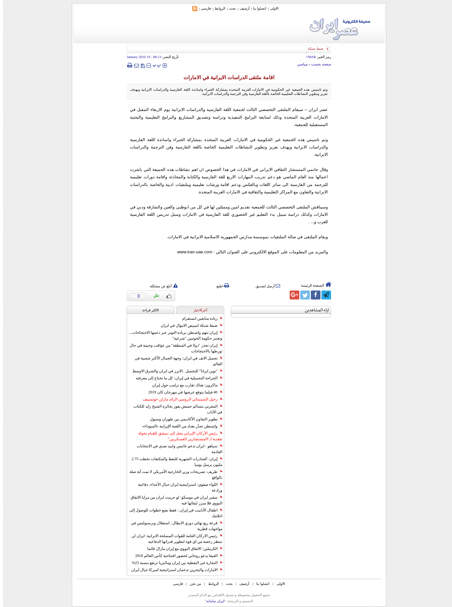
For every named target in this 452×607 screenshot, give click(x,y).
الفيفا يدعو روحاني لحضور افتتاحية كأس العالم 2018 (175, 555)
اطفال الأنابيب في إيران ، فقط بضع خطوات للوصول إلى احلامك (172, 513)
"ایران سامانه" (212, 601)
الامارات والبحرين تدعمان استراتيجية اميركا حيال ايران (173, 570)
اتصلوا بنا (256, 8)
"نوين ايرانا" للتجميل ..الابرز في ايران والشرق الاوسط (174, 371)
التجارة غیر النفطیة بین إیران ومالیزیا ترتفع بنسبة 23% (174, 563)
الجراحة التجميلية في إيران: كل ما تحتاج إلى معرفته (176, 378)
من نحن (192, 584)
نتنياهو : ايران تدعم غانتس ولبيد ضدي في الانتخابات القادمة (176, 449)
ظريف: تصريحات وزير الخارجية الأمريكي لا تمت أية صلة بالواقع (173, 474)
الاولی (271, 8)
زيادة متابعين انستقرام (199, 318)
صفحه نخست (318, 64)
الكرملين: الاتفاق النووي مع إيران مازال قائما (181, 548)
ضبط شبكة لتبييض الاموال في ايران (188, 325)
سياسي (299, 64)
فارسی (203, 8)
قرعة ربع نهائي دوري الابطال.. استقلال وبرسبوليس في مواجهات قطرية (173, 526)
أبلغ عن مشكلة (161, 286)
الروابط (217, 8)
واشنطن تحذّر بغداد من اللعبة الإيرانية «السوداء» (179, 426)
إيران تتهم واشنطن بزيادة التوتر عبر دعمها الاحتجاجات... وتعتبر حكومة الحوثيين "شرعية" (172, 335)
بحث (229, 8)
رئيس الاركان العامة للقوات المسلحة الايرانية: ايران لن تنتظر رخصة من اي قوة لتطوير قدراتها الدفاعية (174, 539)
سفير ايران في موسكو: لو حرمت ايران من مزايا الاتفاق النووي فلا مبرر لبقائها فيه (173, 500)
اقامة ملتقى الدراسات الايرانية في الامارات (226, 77)
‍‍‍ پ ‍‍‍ (154, 65)
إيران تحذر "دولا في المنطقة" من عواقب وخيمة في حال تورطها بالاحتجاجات (173, 348)
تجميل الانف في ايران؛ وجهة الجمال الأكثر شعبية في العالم (175, 361)
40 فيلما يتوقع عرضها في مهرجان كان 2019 (182, 392)
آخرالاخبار (197, 310)
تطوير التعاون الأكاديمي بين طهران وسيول (183, 419)
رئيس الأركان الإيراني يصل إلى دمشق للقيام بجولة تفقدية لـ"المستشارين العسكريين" (177, 436)
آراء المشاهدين (314, 310)
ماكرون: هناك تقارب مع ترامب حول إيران (184, 385)
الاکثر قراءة (148, 310)
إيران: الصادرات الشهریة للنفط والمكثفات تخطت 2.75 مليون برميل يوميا (174, 462)
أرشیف (242, 8)
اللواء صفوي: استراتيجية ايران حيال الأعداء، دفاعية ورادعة (177, 487)
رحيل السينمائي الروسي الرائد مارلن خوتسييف (179, 399)
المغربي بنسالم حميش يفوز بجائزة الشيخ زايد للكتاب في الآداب (175, 409)
